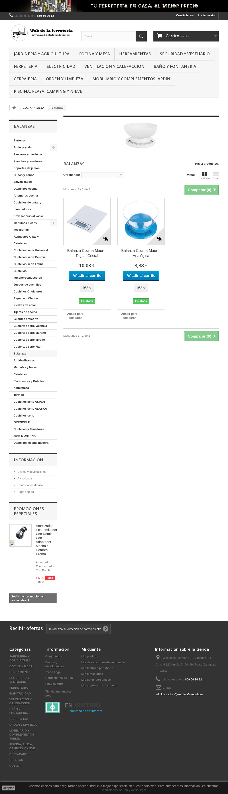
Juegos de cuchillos (27, 284)
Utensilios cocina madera (31, 442)
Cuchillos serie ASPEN (29, 401)
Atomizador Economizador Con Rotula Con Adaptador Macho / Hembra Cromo (46, 540)
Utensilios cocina (25, 188)
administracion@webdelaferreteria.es (180, 694)
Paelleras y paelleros (28, 154)
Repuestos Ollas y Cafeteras (26, 240)
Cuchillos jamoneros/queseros (28, 274)
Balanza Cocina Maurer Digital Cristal (87, 253)
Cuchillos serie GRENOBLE (24, 419)
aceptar (8, 788)
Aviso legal (138, 790)
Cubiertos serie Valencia (30, 326)
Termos (19, 394)
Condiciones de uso (30, 485)
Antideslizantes (24, 360)
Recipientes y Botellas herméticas (29, 384)
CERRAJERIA (25, 78)
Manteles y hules (25, 367)
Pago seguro (25, 491)
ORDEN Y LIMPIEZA (64, 78)
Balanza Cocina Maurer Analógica (141, 253)
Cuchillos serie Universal (31, 250)
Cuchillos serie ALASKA (30, 408)
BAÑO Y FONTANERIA (175, 66)
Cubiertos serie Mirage (29, 339)
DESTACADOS (19, 754)
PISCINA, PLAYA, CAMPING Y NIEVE (48, 91)
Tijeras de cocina (25, 312)
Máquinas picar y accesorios (25, 226)
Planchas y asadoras (28, 161)
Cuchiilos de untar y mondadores (27, 206)
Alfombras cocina (26, 195)
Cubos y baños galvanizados (24, 178)
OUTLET (15, 765)
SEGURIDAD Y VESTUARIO (185, 53)
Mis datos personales (96, 679)
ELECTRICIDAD (61, 66)
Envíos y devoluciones (31, 471)
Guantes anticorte (26, 319)
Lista (216, 175)
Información (28, 459)
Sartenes (20, 140)
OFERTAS (16, 760)
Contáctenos (185, 15)
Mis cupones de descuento (99, 685)
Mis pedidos (89, 656)
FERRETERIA (25, 66)
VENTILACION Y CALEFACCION (114, 66)
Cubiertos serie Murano (30, 332)
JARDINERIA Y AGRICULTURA (41, 53)
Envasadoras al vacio (28, 216)
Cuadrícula (205, 175)
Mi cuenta (91, 649)
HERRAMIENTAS (135, 53)
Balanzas (20, 353)
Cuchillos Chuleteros (28, 291)
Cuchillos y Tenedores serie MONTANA (29, 432)
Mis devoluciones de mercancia (103, 662)
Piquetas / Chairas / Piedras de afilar (27, 302)
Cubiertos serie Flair (28, 346)
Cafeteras (20, 374)
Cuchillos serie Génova (30, 257)
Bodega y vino (23, 147)
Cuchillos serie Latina (28, 264)
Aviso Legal (25, 478)
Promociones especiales (29, 511)
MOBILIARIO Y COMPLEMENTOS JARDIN (131, 78)
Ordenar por (71, 174)
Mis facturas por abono (97, 668)
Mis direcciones (92, 674)
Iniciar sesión (207, 15)
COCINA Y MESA (94, 53)
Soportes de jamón (27, 168)
